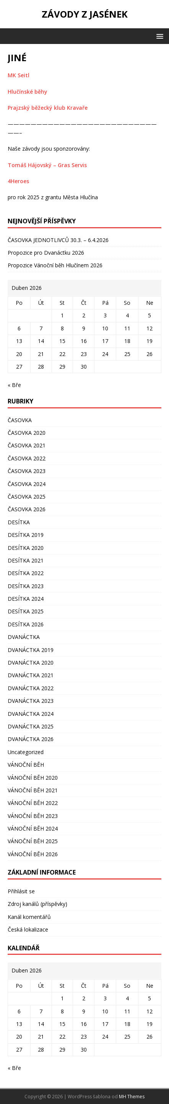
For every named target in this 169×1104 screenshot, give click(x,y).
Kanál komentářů (29, 916)
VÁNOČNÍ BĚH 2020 (33, 777)
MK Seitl (18, 75)
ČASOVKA (20, 420)
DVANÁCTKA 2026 (31, 739)
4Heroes (18, 181)
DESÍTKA (19, 522)
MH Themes (132, 1096)
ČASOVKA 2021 (27, 445)
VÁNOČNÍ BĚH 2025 (33, 841)
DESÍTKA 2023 (26, 586)
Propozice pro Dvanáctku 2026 (46, 252)
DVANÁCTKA (24, 637)
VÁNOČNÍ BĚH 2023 (33, 815)
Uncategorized (26, 752)
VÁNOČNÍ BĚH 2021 (33, 790)
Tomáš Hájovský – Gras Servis (47, 165)
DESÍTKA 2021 (26, 560)
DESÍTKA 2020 (26, 547)
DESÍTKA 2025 (26, 611)
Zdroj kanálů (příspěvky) (37, 903)
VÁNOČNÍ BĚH (26, 764)
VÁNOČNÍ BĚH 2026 (33, 854)
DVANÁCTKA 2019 (31, 650)
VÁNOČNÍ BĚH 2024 (33, 828)
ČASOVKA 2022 (27, 458)
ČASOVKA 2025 (27, 496)
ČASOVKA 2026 (27, 509)
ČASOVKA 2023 (27, 471)
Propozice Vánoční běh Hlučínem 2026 (55, 265)
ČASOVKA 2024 (27, 484)
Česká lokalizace (28, 929)
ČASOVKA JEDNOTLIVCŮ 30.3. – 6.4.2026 (58, 240)
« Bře (14, 385)
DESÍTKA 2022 (26, 573)
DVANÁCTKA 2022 (31, 688)
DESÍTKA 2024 (26, 598)
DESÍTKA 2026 (26, 624)
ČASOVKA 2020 (27, 432)
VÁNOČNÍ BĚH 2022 (33, 802)
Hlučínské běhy (27, 91)
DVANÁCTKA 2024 (31, 713)
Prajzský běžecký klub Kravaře (48, 107)
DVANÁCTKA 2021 (31, 675)
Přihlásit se (21, 891)
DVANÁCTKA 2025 (31, 726)
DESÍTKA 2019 (26, 534)
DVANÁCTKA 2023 (31, 700)
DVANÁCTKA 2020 (31, 662)
